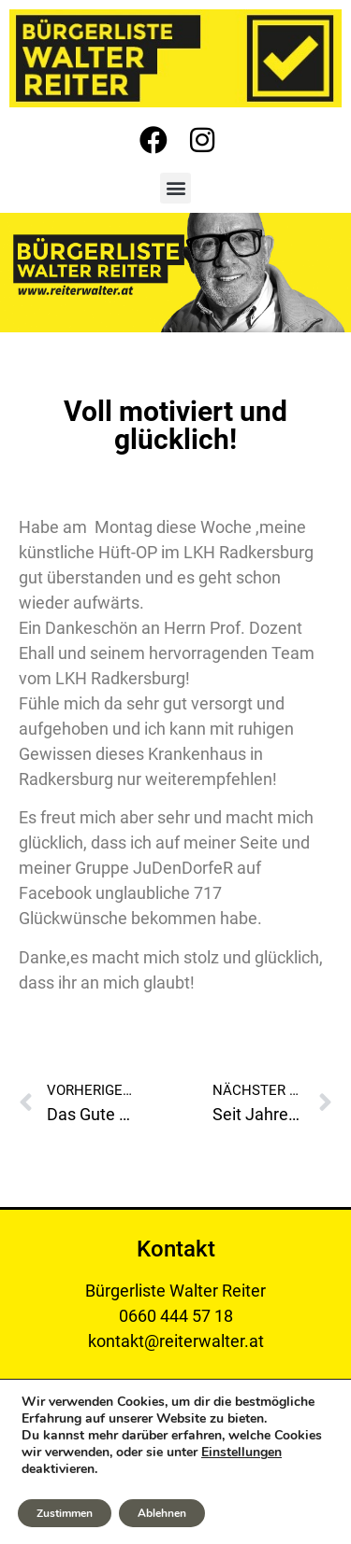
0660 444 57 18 (176, 1316)
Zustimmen (65, 1513)
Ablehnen (162, 1513)
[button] (175, 188)
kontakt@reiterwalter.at (176, 1341)
